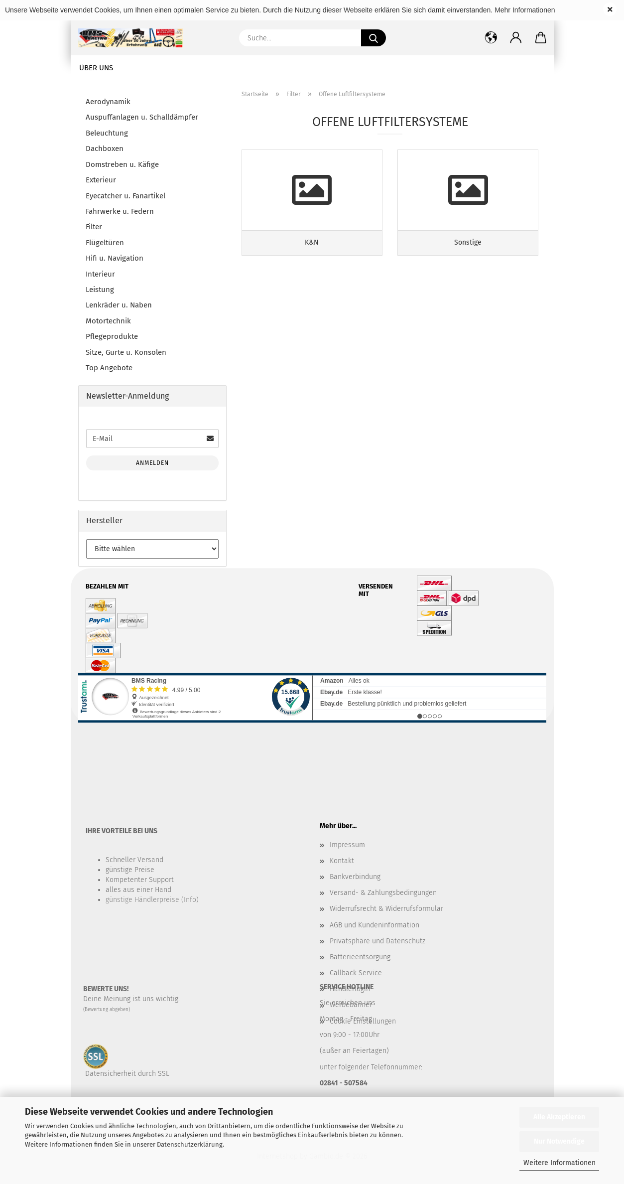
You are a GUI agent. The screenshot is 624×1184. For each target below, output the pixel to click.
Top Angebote (109, 367)
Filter (94, 226)
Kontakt (342, 861)
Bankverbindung (355, 877)
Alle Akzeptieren (559, 1117)
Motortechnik (108, 320)
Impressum (347, 845)
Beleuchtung (107, 133)
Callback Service (356, 973)
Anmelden (152, 462)
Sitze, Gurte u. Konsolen (126, 352)
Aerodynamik (108, 101)
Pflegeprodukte (112, 336)
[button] (515, 37)
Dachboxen (105, 148)
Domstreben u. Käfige (122, 164)
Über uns (96, 67)
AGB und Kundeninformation (374, 925)
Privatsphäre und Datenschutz (377, 941)
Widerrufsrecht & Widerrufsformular (386, 908)
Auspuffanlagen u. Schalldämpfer (142, 117)
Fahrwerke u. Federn (120, 211)
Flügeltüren (105, 242)
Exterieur (101, 179)
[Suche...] (373, 37)
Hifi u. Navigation (114, 258)
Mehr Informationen (525, 10)
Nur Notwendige (559, 1141)
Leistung (100, 289)
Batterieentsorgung (360, 957)
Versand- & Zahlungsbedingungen (383, 892)
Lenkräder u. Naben (119, 304)
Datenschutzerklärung (190, 1144)
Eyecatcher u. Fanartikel (125, 195)
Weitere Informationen (559, 1163)
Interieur (100, 274)
